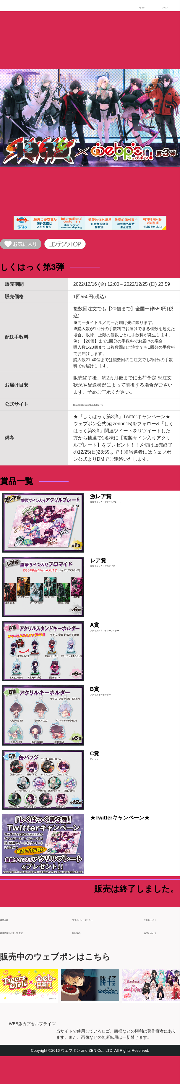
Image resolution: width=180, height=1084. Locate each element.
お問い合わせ (158, 957)
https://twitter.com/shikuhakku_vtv (108, 407)
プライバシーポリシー (95, 944)
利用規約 (81, 957)
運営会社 (9, 944)
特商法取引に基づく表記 (26, 957)
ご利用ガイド (158, 944)
